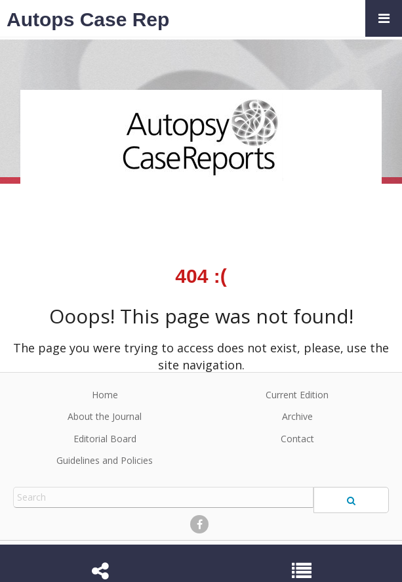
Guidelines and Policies (104, 460)
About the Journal (105, 416)
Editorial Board (104, 438)
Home (105, 394)
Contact (297, 438)
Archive (297, 416)
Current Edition (297, 394)
